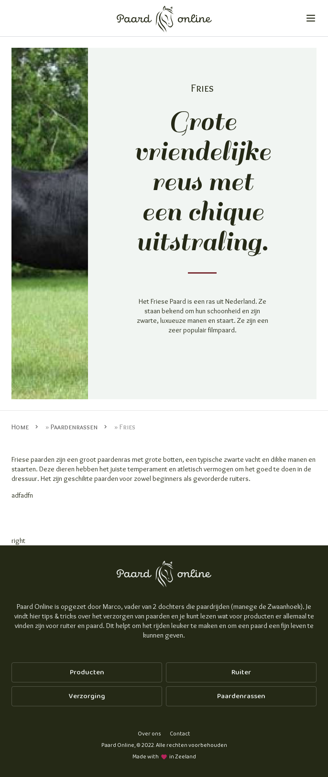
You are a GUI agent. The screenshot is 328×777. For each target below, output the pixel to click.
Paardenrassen (74, 427)
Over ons (149, 733)
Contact (180, 733)
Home (20, 427)
